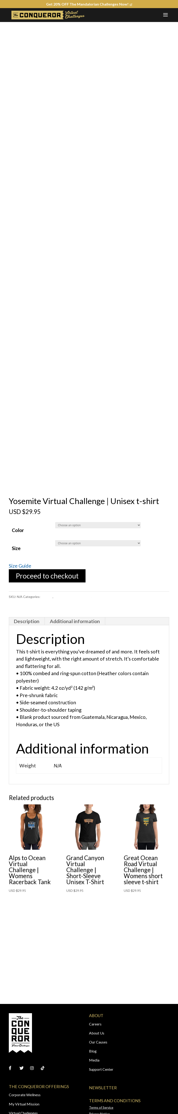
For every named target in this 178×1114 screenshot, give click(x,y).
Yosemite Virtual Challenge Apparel (79, 597)
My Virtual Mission (24, 1104)
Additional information (75, 621)
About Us (96, 1033)
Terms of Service (101, 1107)
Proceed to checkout (47, 576)
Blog (93, 1051)
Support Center (101, 1069)
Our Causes (98, 1042)
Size (16, 548)
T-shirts (47, 597)
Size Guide (20, 566)
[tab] (27, 621)
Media (94, 1060)
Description (26, 621)
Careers (95, 1024)
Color (18, 530)
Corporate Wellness (25, 1094)
